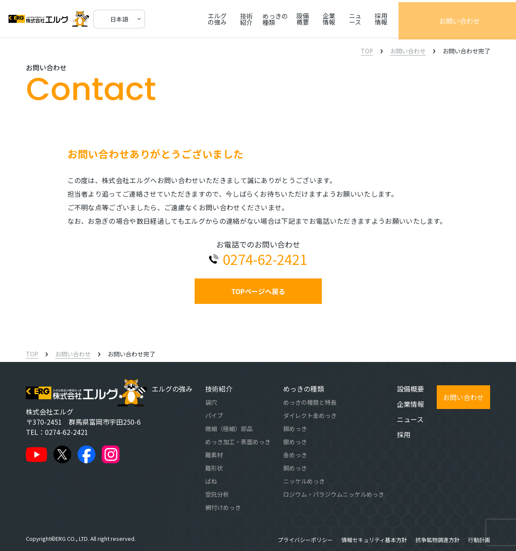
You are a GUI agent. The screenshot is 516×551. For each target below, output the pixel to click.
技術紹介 (265, 18)
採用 (403, 434)
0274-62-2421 (66, 432)
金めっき (295, 455)
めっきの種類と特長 (310, 402)
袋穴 (211, 402)
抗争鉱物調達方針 (438, 540)
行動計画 (479, 540)
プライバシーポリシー (305, 540)
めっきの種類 (302, 18)
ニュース (400, 18)
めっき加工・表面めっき (238, 441)
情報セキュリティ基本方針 (374, 540)
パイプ (214, 415)
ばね (211, 481)
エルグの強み (228, 18)
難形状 (214, 468)
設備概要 (339, 18)
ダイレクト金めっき (310, 415)
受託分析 (217, 494)
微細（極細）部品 (229, 428)
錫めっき (295, 428)
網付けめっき (223, 507)
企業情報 (369, 18)
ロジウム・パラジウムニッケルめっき (333, 494)
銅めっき (295, 468)
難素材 (214, 455)
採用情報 (430, 18)
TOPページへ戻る (258, 291)
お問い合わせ (482, 19)
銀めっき (295, 441)
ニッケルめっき (304, 481)
